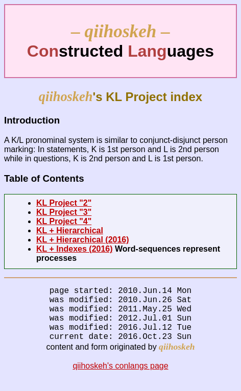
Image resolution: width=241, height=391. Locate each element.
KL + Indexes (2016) (74, 249)
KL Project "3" (63, 212)
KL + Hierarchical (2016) (82, 239)
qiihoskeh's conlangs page (120, 378)
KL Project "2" (63, 203)
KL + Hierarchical (69, 230)
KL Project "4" (63, 221)
